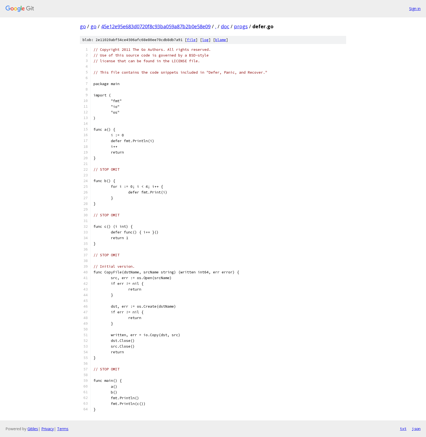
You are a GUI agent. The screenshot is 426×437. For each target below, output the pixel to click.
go (83, 26)
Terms (62, 428)
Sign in (415, 8)
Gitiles (32, 428)
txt (403, 428)
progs (241, 26)
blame (220, 40)
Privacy (47, 428)
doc (225, 26)
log (205, 40)
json (416, 428)
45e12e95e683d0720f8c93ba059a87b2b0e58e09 (156, 26)
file (191, 40)
